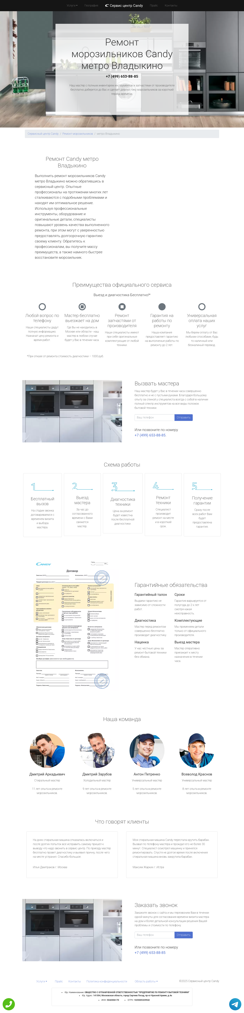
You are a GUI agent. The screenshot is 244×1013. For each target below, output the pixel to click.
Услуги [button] (71, 5)
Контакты (171, 5)
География (91, 5)
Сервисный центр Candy (43, 133)
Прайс (154, 5)
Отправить (183, 417)
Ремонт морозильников (77, 133)
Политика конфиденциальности (106, 981)
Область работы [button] (145, 981)
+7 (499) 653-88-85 (122, 76)
